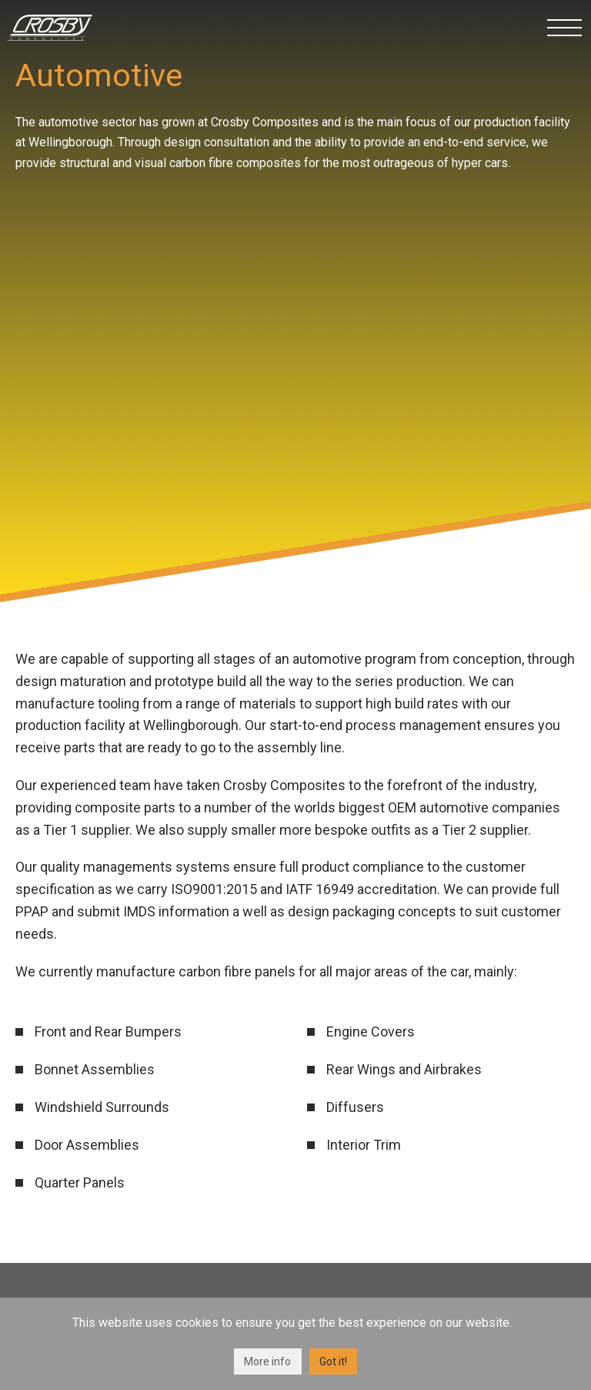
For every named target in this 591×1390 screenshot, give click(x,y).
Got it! (333, 1361)
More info (267, 1361)
